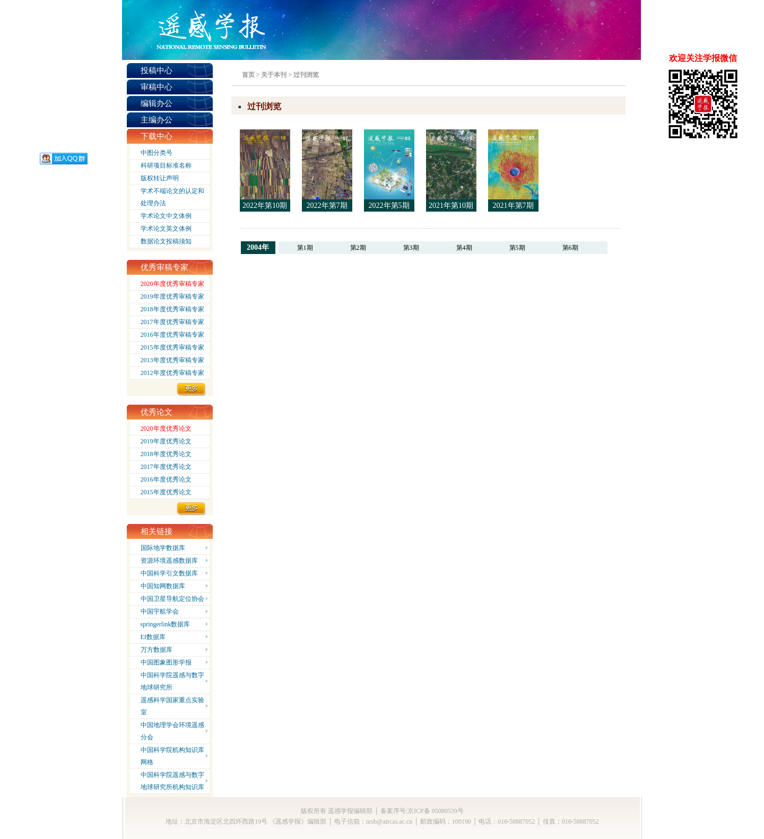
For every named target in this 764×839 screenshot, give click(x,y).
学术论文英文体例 (166, 228)
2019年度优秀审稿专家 (172, 296)
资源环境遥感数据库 (169, 560)
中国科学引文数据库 (169, 573)
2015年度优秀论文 (166, 492)
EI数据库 (153, 637)
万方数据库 (156, 649)
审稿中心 (156, 87)
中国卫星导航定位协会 (172, 598)
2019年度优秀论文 (166, 441)
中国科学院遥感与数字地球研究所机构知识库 (172, 781)
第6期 (570, 247)
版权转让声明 (160, 178)
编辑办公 (156, 103)
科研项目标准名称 (166, 165)
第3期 (411, 247)
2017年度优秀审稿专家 (172, 322)
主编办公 (156, 120)
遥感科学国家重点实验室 (172, 706)
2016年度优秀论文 (166, 479)
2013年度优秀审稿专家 (172, 360)
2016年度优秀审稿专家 (172, 334)
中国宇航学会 (160, 611)
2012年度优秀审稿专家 (172, 373)
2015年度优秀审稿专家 (172, 347)
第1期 (305, 247)
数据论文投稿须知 (166, 241)
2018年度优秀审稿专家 (172, 309)
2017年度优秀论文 (166, 466)
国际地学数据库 (163, 548)
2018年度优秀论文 (166, 454)
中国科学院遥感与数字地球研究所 (172, 681)
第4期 (464, 247)
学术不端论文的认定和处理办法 (172, 197)
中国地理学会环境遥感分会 (172, 731)
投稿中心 (156, 70)
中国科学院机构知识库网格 (172, 756)
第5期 (517, 247)
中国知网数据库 (163, 586)
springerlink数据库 (165, 624)
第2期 (358, 247)
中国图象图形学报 (166, 662)
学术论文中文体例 (166, 216)
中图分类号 (156, 152)
